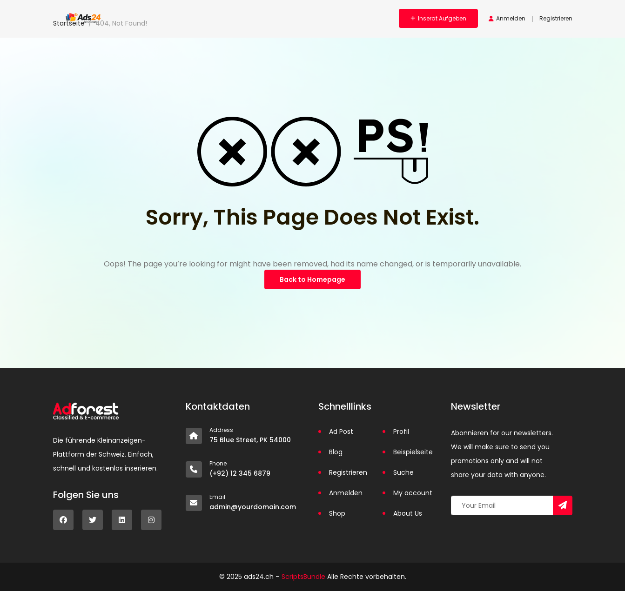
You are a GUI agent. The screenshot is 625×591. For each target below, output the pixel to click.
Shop (337, 513)
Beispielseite (413, 452)
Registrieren (555, 18)
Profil (401, 431)
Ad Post (341, 431)
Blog (336, 452)
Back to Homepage (312, 279)
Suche (403, 472)
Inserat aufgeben (438, 18)
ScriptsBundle (303, 576)
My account (412, 493)
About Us (407, 513)
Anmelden (507, 18)
